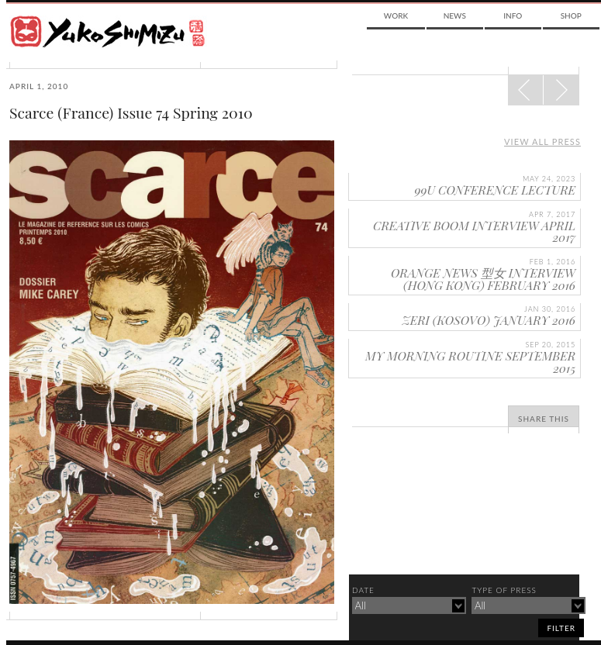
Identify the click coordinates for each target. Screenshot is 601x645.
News (455, 15)
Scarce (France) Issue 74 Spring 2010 (131, 112)
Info (512, 15)
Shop (571, 15)
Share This (543, 418)
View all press (542, 141)
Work (396, 15)
